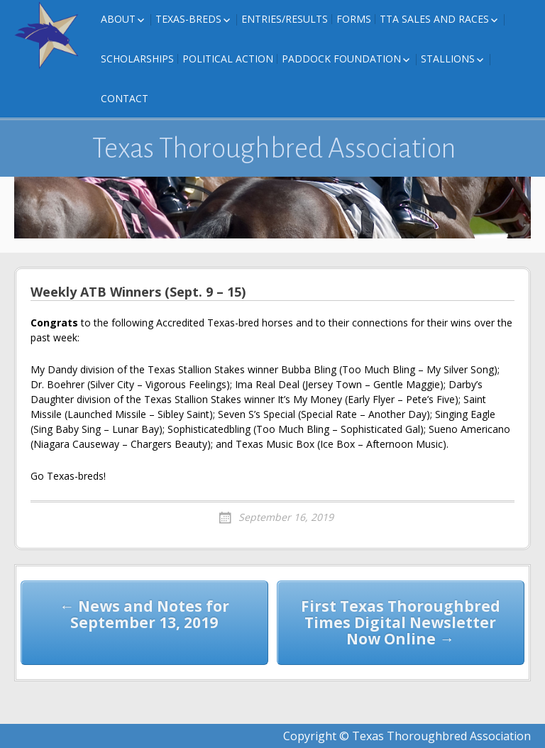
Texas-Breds (188, 19)
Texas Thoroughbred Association (274, 148)
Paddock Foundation (341, 58)
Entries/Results (284, 19)
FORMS (353, 19)
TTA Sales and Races (434, 19)
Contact (124, 98)
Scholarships (137, 58)
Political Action (227, 58)
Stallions (448, 58)
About (118, 19)
